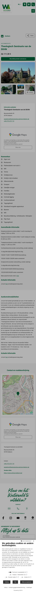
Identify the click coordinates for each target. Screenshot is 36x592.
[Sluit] (33, 541)
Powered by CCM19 (18, 590)
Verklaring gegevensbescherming (17, 587)
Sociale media (11, 577)
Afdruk (5, 587)
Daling (7, 582)
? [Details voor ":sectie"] (26, 574)
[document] (18, 556)
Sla (15, 582)
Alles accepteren (26, 582)
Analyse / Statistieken (18, 574)
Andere (26, 577)
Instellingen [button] (29, 587)
